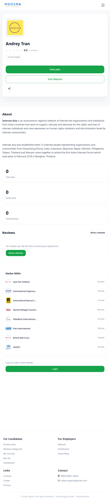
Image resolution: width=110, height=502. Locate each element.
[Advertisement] (55, 406)
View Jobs (55, 69)
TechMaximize (82, 496)
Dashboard (9, 462)
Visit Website (55, 79)
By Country (9, 453)
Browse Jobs (9, 444)
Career (6, 480)
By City (6, 458)
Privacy (7, 485)
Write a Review (98, 232)
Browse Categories (12, 448)
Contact (7, 475)
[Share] (9, 88)
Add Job (62, 444)
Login (55, 369)
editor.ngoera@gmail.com (72, 480)
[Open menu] (104, 5)
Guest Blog (63, 453)
